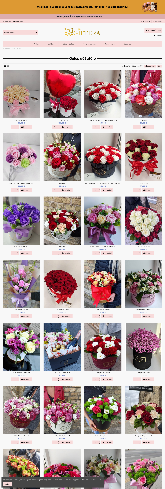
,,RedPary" (62, 246)
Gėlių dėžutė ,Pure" (143, 372)
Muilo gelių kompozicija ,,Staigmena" (21, 183)
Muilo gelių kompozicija (21, 120)
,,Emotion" (62, 183)
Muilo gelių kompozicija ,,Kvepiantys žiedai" (103, 120)
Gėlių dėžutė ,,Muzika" (21, 436)
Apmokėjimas (18, 21)
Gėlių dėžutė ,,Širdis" (143, 246)
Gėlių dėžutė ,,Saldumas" (62, 372)
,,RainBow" (143, 120)
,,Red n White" (143, 183)
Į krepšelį (25, 127)
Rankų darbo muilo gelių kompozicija (102, 246)
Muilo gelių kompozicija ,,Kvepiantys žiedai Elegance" (102, 183)
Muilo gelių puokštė (21, 309)
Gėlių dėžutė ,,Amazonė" (143, 436)
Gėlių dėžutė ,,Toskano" (62, 436)
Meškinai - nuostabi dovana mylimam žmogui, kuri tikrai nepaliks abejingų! (82, 6)
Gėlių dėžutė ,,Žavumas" (103, 436)
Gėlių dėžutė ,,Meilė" (62, 309)
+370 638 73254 (145, 21)
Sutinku (7, 484)
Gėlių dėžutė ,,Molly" (103, 372)
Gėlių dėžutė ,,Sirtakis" (143, 309)
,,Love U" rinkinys (62, 120)
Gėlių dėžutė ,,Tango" (103, 309)
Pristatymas (7, 21)
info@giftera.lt (157, 21)
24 (159, 66)
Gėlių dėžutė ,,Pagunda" (21, 372)
